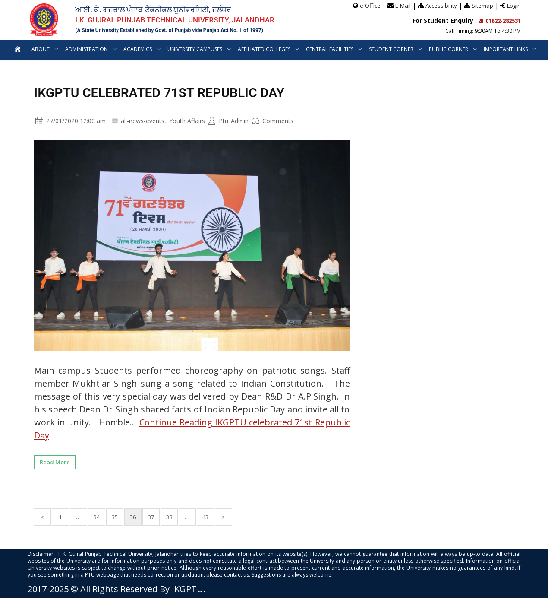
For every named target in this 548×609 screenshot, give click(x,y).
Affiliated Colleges (264, 49)
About (40, 49)
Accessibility (441, 6)
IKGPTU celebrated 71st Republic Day (159, 92)
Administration (86, 49)
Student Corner (391, 49)
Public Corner (448, 49)
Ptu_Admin (228, 121)
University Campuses (194, 49)
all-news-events (142, 121)
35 (115, 517)
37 (151, 517)
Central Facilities (329, 49)
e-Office (370, 6)
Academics (137, 49)
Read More (55, 462)
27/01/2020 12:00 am (70, 121)
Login (514, 6)
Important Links (506, 49)
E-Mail (403, 6)
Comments (272, 121)
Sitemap (482, 6)
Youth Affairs (187, 121)
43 (205, 517)
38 (169, 517)
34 (97, 517)
